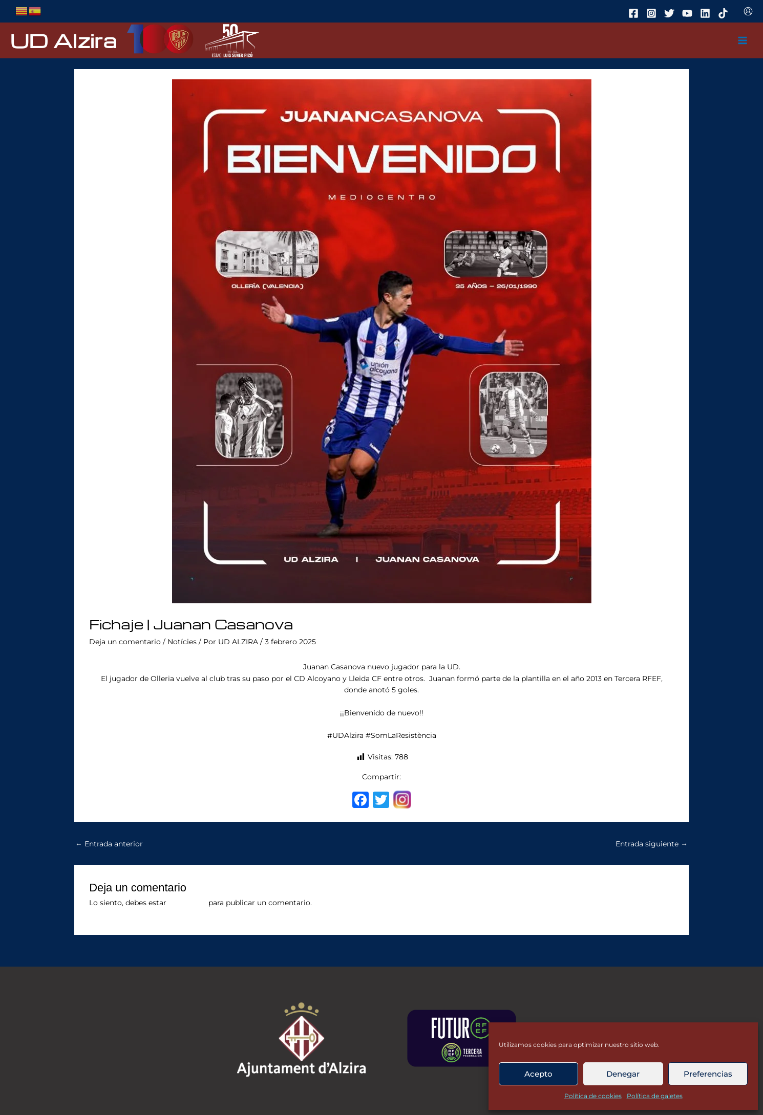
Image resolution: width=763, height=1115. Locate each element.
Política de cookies (593, 1096)
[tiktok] (724, 13)
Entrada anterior (109, 844)
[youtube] (688, 13)
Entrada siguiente (652, 844)
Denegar (623, 1074)
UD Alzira (63, 40)
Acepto (538, 1074)
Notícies (182, 642)
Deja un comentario (125, 642)
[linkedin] (706, 13)
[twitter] (670, 13)
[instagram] (653, 13)
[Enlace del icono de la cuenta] (748, 11)
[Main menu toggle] (742, 40)
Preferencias (708, 1074)
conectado (187, 903)
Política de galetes (655, 1096)
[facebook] (635, 13)
